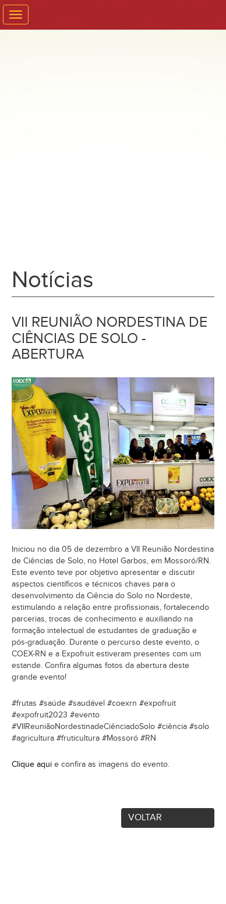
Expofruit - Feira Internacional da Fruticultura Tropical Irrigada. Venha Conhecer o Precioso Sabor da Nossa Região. (113, 145)
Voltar (145, 817)
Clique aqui (32, 764)
